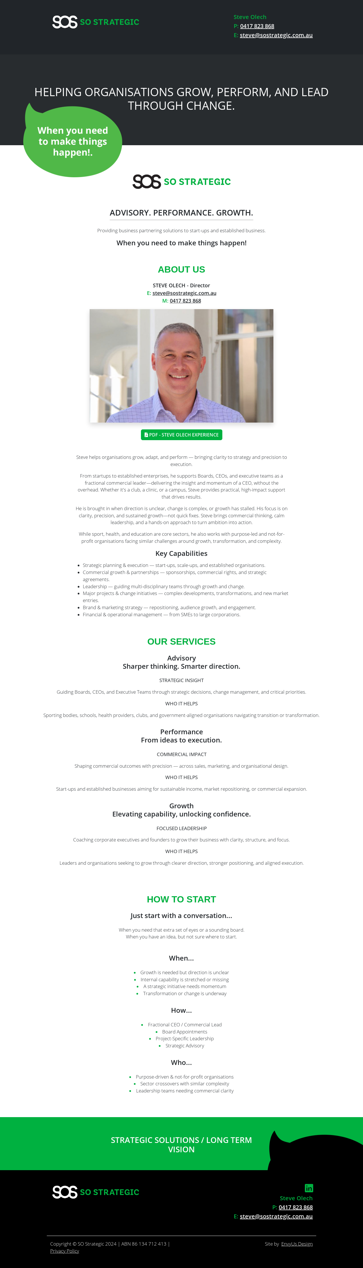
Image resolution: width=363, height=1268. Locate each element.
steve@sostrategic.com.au (276, 35)
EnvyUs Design (297, 1244)
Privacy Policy (64, 1251)
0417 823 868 (257, 26)
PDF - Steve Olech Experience (182, 435)
